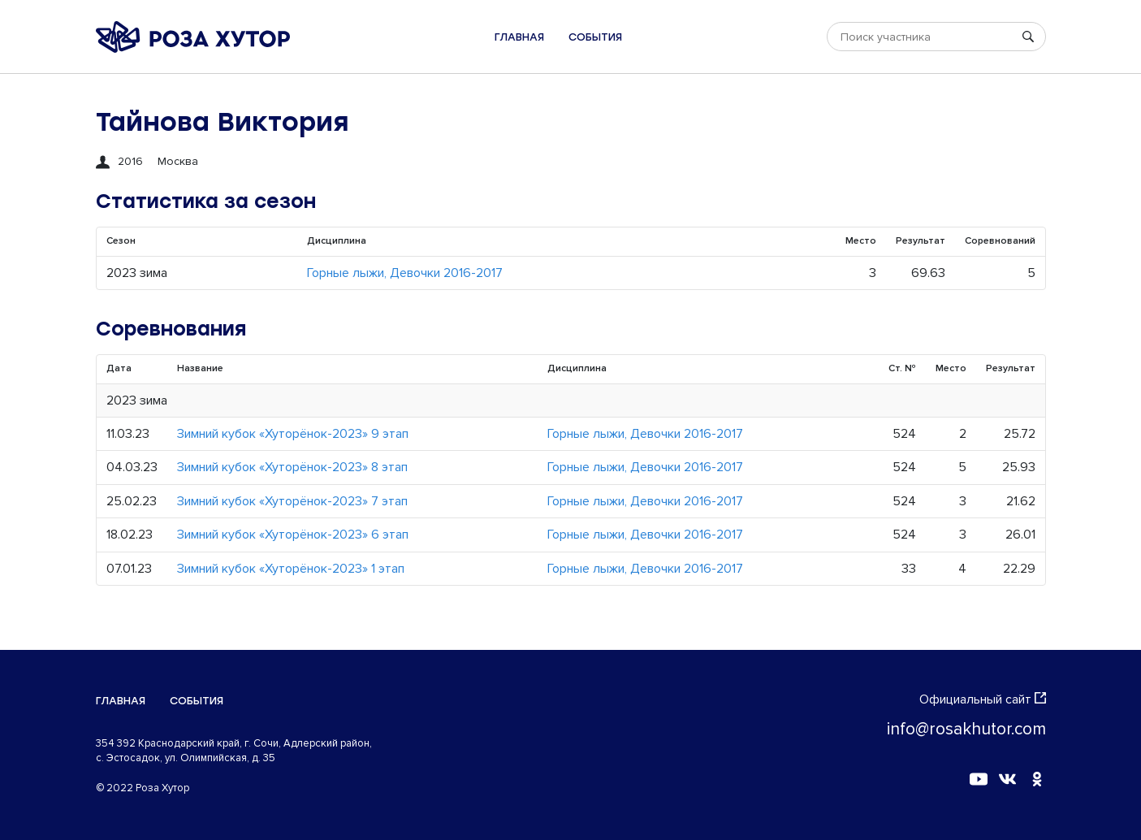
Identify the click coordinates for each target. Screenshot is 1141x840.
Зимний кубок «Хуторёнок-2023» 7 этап (292, 501)
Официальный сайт (982, 699)
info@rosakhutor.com (966, 729)
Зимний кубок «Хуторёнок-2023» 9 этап (292, 434)
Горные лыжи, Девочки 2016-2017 (405, 273)
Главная (519, 37)
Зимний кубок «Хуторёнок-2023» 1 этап (290, 569)
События (595, 37)
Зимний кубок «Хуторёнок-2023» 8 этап (292, 467)
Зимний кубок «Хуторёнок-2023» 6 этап (292, 534)
